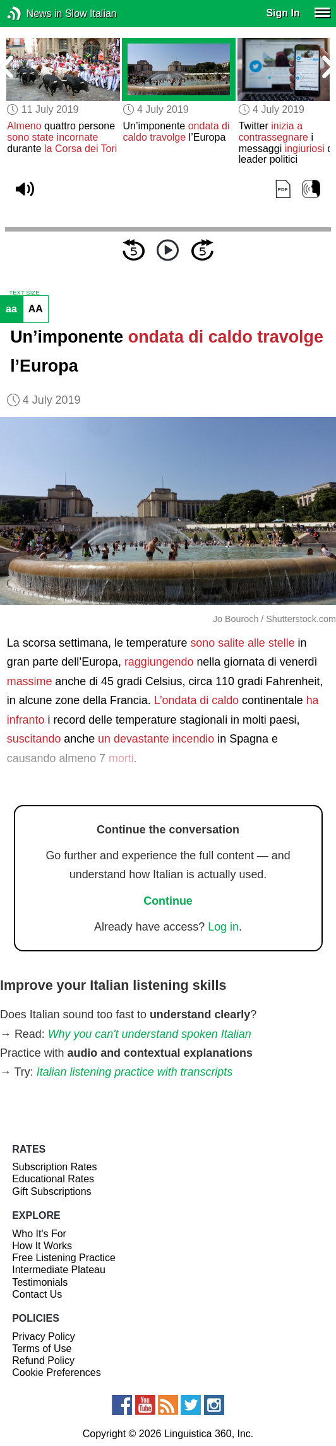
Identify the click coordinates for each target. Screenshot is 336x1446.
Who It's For (39, 1233)
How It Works (42, 1245)
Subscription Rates (54, 1166)
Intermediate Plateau (58, 1269)
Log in (223, 926)
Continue (168, 901)
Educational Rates (53, 1178)
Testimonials (40, 1282)
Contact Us (37, 1294)
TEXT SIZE (24, 293)
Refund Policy (43, 1360)
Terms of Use (41, 1348)
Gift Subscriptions (51, 1191)
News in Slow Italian (33, 13)
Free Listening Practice (64, 1257)
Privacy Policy (43, 1336)
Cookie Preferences (56, 1372)
